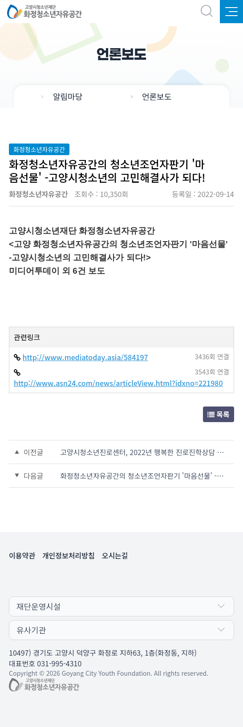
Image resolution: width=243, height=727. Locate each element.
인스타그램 (130, 578)
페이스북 (112, 578)
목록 (218, 414)
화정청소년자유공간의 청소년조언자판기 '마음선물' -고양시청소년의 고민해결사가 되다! (144, 475)
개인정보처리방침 (68, 555)
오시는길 (115, 555)
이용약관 (22, 555)
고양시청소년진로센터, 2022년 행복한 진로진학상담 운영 (144, 452)
